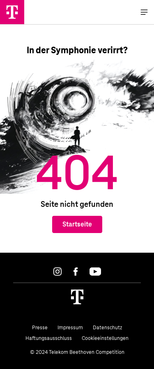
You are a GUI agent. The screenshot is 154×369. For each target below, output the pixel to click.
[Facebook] (75, 271)
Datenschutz (107, 327)
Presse (40, 327)
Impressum (70, 327)
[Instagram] (57, 271)
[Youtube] (95, 271)
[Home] (12, 12)
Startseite (77, 224)
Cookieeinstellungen (105, 338)
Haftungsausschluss (48, 338)
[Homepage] (77, 297)
